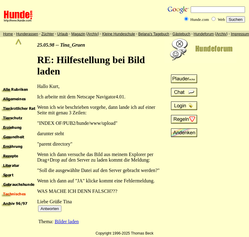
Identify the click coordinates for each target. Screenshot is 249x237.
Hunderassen (27, 34)
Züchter (47, 34)
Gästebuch (181, 34)
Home (8, 34)
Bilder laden (67, 221)
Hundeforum (204, 34)
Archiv (93, 34)
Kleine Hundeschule (118, 34)
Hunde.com (199, 19)
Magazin (78, 34)
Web (221, 19)
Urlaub (62, 34)
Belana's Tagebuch (153, 34)
